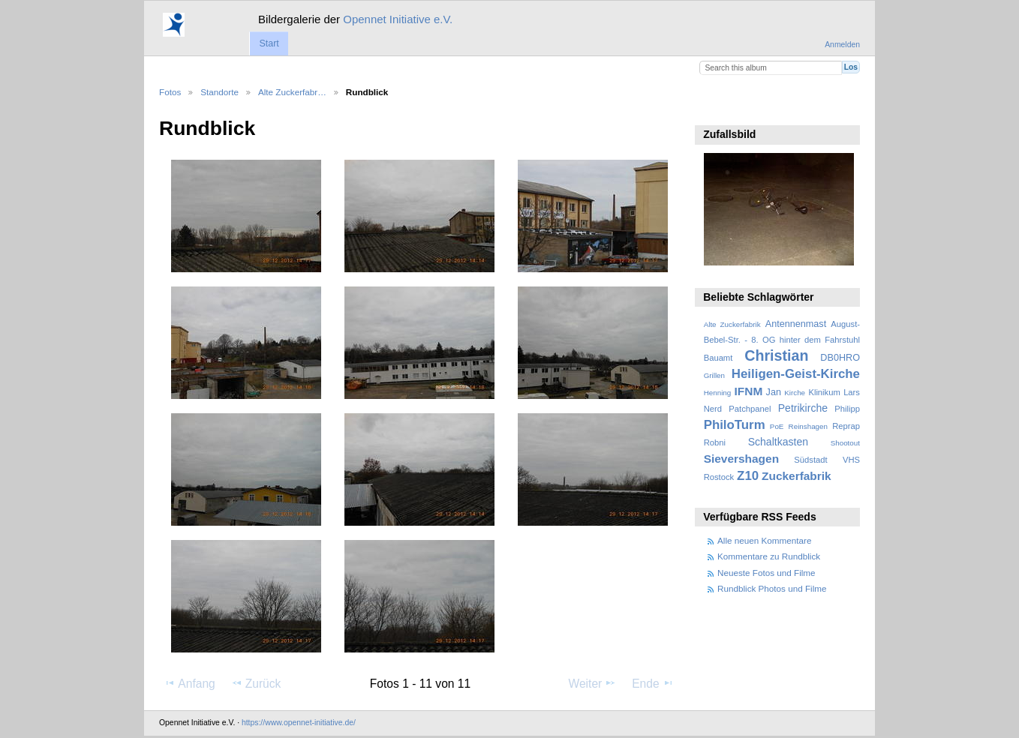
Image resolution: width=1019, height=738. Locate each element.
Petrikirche (803, 408)
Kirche (794, 392)
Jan (773, 392)
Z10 (748, 476)
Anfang (189, 683)
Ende (653, 683)
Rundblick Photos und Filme (772, 588)
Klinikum (824, 392)
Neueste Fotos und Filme (766, 573)
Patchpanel (750, 408)
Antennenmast (795, 324)
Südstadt (810, 459)
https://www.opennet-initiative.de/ (299, 722)
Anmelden (842, 44)
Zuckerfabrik (796, 476)
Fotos (170, 92)
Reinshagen (808, 426)
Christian (776, 355)
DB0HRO (840, 357)
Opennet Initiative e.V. (397, 19)
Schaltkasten (778, 442)
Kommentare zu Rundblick (768, 556)
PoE (777, 426)
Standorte (219, 92)
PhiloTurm (734, 425)
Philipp (847, 408)
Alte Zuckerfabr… (292, 92)
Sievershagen (741, 458)
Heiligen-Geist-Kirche (796, 374)
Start (268, 43)
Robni (715, 442)
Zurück (256, 683)
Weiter (593, 683)
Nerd (713, 408)
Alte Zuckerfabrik (732, 324)
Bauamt (718, 357)
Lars (851, 392)
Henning (718, 392)
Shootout (845, 443)
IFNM (749, 391)
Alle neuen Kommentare (764, 540)
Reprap (846, 426)
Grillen (714, 375)
